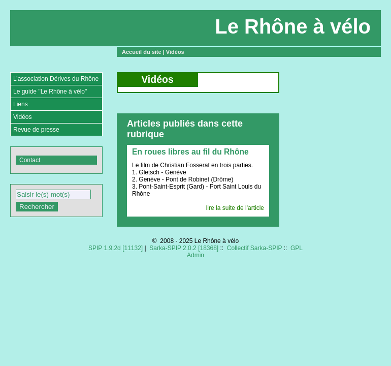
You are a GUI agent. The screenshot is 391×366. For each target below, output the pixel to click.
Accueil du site (141, 52)
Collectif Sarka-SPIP (254, 248)
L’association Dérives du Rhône (56, 78)
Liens (20, 104)
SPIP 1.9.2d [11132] (115, 248)
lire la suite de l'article (235, 207)
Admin (195, 255)
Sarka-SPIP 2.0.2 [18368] (183, 248)
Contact (29, 160)
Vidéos (175, 52)
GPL (296, 248)
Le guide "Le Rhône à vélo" (50, 91)
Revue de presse (36, 129)
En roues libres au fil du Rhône (190, 151)
